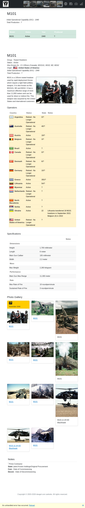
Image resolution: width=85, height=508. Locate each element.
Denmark (15, 161)
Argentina (16, 117)
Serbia (14, 207)
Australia (15, 126)
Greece (14, 180)
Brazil (14, 148)
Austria (15, 135)
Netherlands (17, 191)
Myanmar (15, 187)
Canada (15, 152)
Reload (32, 505)
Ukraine (15, 211)
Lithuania (15, 183)
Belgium (15, 139)
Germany (15, 170)
